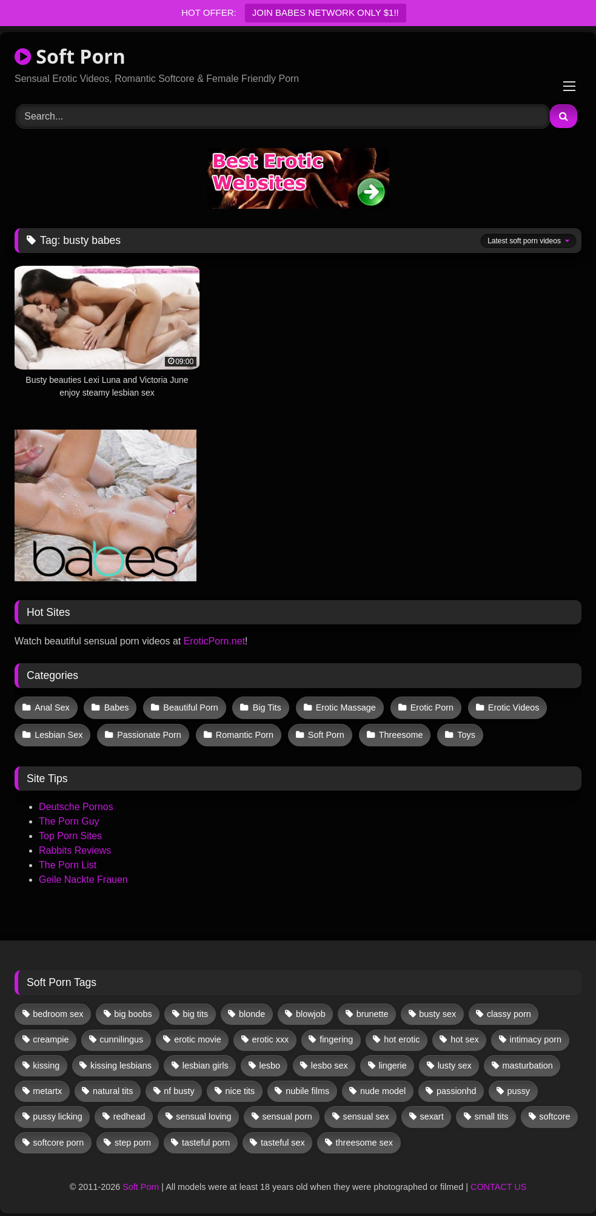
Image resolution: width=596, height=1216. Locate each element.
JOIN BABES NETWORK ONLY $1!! (325, 12)
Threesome (397, 732)
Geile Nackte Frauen (83, 876)
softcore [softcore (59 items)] (554, 1113)
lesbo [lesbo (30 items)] (269, 1062)
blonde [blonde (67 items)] (252, 1010)
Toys (461, 732)
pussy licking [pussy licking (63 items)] (57, 1113)
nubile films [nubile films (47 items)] (307, 1087)
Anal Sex (52, 707)
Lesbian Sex (58, 732)
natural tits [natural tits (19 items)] (113, 1087)
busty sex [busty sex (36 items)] (437, 1010)
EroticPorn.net (214, 641)
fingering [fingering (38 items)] (336, 1036)
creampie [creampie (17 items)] (51, 1036)
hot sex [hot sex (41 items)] (464, 1036)
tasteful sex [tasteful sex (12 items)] (283, 1139)
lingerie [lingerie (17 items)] (392, 1062)
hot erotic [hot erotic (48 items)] (402, 1036)
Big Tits (263, 707)
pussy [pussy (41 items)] (518, 1087)
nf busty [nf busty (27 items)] (179, 1087)
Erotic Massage (342, 707)
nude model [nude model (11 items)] (383, 1087)
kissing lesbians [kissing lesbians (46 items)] (121, 1062)
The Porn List (67, 861)
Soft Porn (70, 56)
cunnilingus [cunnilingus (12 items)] (121, 1036)
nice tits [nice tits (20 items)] (240, 1087)
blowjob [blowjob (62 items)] (311, 1010)
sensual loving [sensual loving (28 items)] (203, 1113)
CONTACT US (498, 1184)
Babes (115, 707)
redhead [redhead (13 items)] (129, 1113)
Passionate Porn (148, 732)
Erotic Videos (507, 707)
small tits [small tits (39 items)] (491, 1113)
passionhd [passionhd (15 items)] (457, 1087)
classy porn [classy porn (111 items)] (509, 1010)
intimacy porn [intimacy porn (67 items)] (535, 1036)
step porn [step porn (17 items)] (133, 1139)
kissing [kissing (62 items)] (46, 1062)
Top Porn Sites (70, 832)
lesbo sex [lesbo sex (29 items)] (329, 1062)
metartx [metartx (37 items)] (47, 1087)
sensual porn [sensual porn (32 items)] (287, 1113)
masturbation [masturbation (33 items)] (527, 1062)
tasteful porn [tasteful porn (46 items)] (206, 1139)
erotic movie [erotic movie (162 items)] (197, 1036)
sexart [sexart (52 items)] (431, 1113)
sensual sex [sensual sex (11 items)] (366, 1113)
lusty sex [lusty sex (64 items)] (455, 1062)
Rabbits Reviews (75, 847)
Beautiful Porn (188, 707)
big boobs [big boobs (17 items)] (133, 1010)
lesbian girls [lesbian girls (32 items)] (205, 1062)
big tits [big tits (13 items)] (196, 1010)
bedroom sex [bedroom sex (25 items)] (58, 1010)
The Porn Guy (69, 817)
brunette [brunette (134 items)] (373, 1010)
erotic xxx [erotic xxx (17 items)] (270, 1036)
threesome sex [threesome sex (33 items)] (364, 1139)
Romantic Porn (242, 732)
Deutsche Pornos (76, 803)
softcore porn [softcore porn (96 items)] (58, 1139)
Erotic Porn (426, 707)
